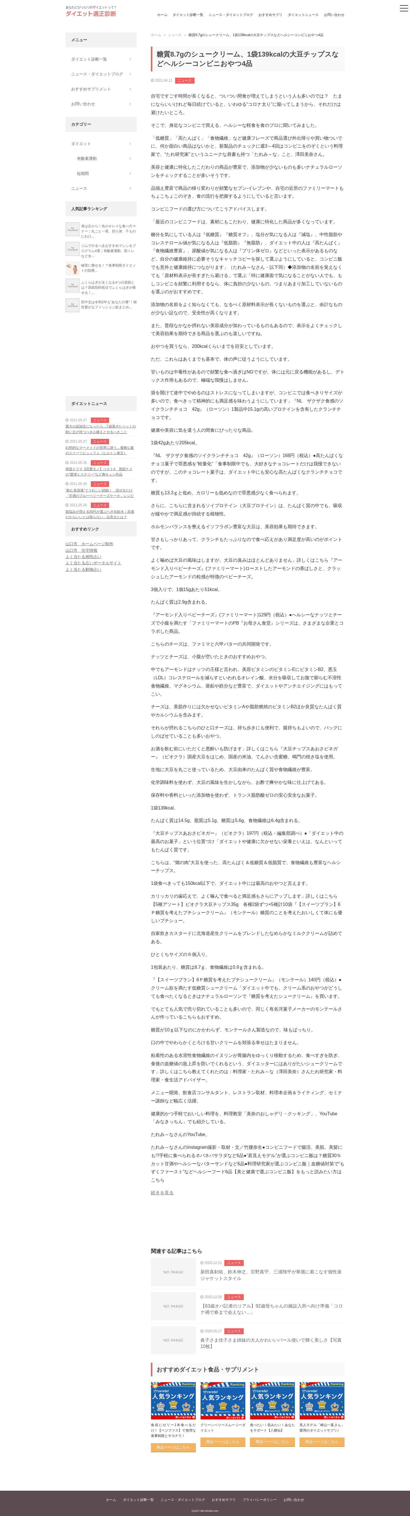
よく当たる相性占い (83, 556)
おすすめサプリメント (91, 89)
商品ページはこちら (173, 1447)
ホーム (162, 15)
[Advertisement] (248, 1228)
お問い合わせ (334, 15)
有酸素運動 (87, 158)
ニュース (185, 80)
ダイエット (81, 143)
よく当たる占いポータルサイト (93, 563)
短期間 (83, 173)
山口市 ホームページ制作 (89, 544)
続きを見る (162, 1192)
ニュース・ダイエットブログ (231, 15)
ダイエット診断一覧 (188, 15)
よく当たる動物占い (83, 569)
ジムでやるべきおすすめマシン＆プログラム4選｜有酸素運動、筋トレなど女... (108, 251)
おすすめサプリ (270, 15)
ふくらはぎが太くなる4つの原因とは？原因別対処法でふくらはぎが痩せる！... (108, 287)
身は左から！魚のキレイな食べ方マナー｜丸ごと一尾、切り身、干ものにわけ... (108, 231)
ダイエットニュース (303, 15)
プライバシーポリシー (260, 1500)
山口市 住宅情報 (81, 550)
